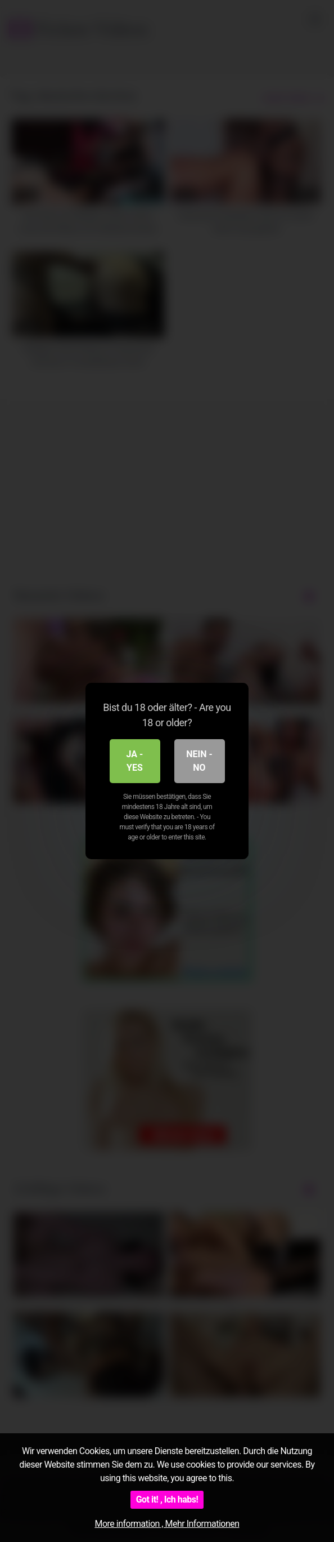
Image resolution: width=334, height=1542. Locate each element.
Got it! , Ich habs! (167, 1499)
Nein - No (199, 761)
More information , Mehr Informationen (166, 1523)
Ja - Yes (135, 761)
